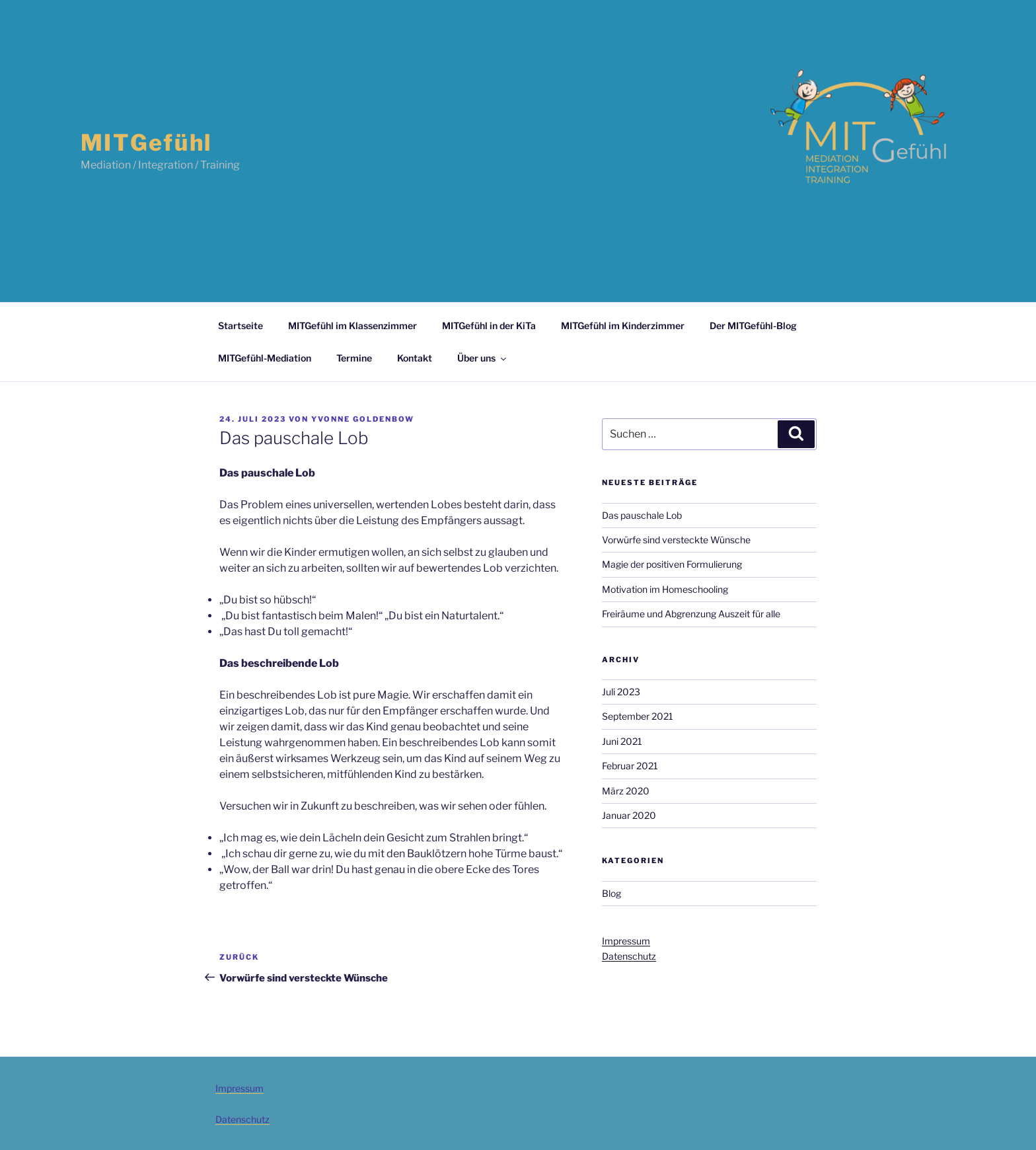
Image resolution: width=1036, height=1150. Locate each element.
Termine (354, 358)
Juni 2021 (622, 741)
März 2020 (625, 790)
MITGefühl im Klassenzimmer (352, 325)
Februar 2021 (630, 765)
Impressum (626, 940)
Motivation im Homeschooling (665, 589)
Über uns (482, 358)
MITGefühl (146, 142)
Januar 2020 (629, 815)
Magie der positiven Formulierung (672, 564)
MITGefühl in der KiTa (489, 325)
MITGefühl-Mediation (264, 358)
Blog (611, 893)
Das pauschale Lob (642, 515)
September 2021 (637, 716)
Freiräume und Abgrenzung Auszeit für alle (691, 613)
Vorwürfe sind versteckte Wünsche (676, 539)
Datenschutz (629, 956)
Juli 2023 (621, 691)
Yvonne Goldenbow (362, 419)
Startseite (240, 325)
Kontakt (414, 358)
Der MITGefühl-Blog (753, 325)
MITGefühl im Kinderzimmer (622, 325)
